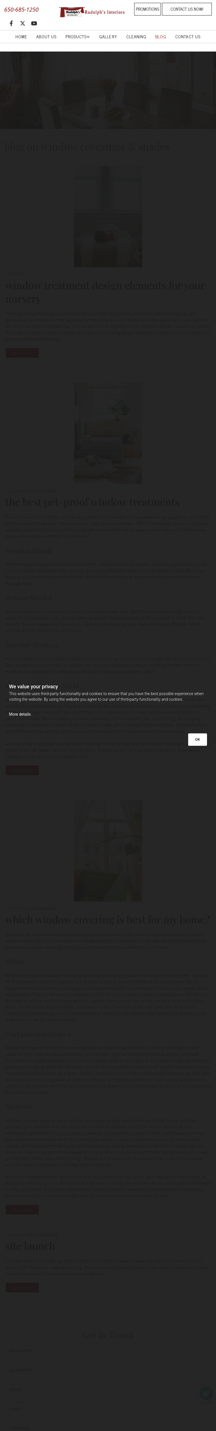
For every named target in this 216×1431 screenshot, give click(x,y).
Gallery (108, 36)
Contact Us (188, 36)
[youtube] (34, 23)
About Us (46, 36)
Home (21, 36)
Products (76, 36)
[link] (77, 36)
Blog (160, 36)
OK (197, 739)
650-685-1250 (21, 9)
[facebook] (11, 23)
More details (20, 714)
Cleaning (136, 36)
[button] (147, 9)
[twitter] (22, 23)
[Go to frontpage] (90, 12)
